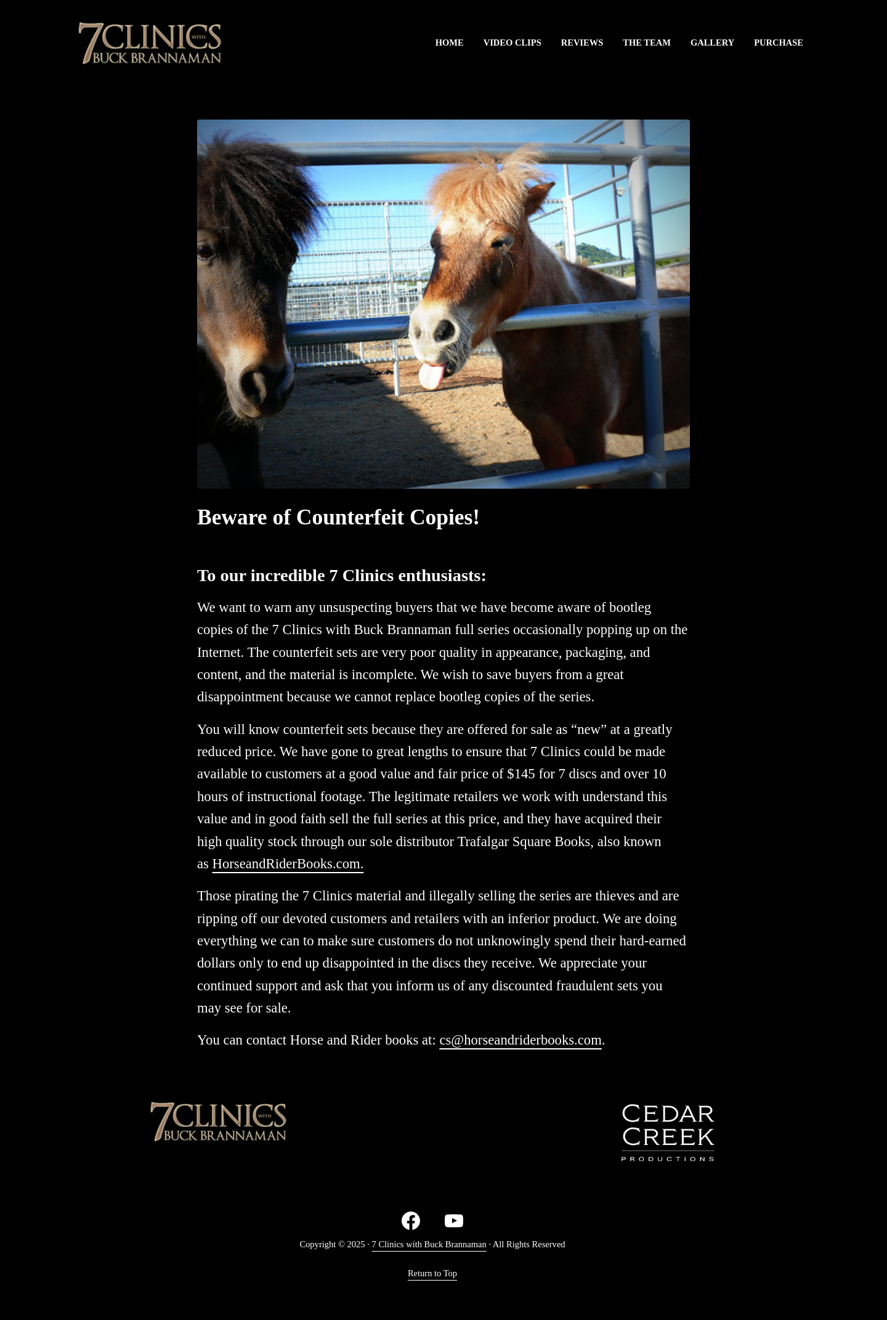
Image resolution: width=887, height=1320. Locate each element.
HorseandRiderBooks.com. (288, 863)
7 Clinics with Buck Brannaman (429, 1244)
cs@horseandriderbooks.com (520, 1040)
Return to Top (432, 1273)
